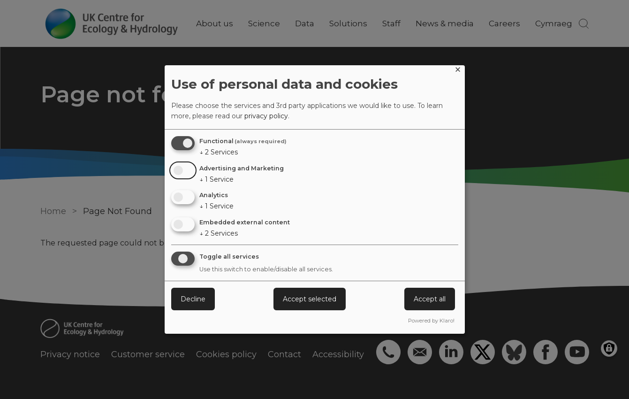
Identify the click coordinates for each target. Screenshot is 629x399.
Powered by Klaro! (431, 320)
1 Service (216, 179)
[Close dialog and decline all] (458, 71)
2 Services (218, 152)
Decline (193, 299)
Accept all (430, 299)
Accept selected (309, 299)
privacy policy (266, 116)
